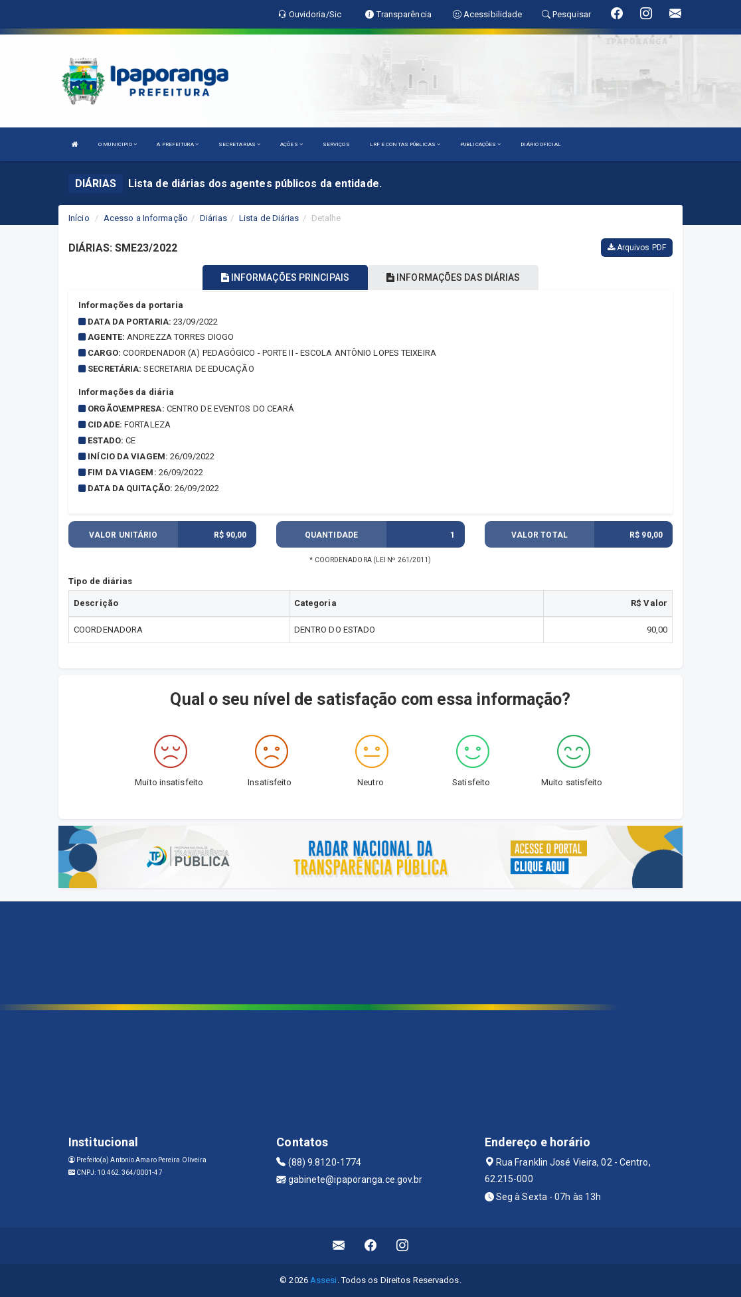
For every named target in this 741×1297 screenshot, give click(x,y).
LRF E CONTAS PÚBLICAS (405, 144)
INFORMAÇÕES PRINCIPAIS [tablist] (285, 277)
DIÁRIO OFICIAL (540, 144)
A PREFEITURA (177, 144)
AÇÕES (291, 144)
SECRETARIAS (239, 144)
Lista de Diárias (269, 218)
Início (79, 218)
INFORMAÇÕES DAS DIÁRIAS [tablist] (453, 277)
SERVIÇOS (336, 144)
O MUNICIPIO (117, 144)
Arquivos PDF (637, 247)
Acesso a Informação (146, 218)
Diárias (213, 218)
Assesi (323, 1280)
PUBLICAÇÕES (480, 144)
